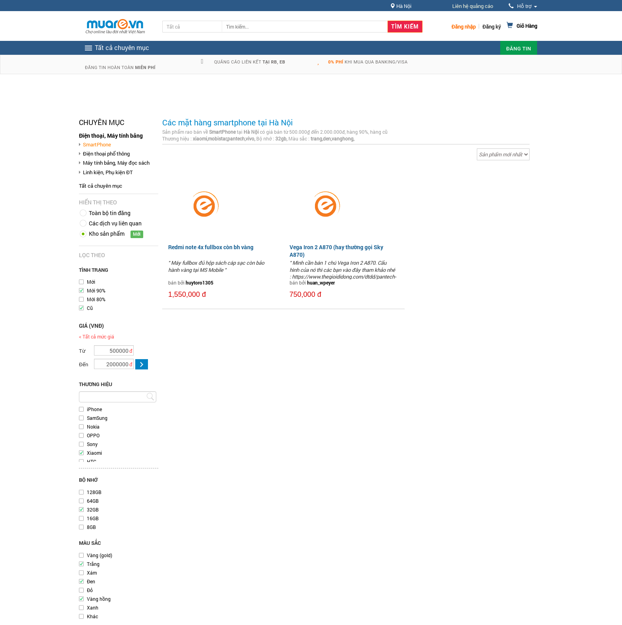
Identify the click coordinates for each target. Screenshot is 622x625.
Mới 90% (96, 290)
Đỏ (90, 590)
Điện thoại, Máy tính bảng (111, 135)
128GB (94, 492)
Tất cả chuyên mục (100, 185)
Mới (91, 282)
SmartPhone (97, 144)
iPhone (94, 409)
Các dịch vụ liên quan (115, 223)
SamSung (97, 418)
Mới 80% (96, 299)
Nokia (93, 426)
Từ (82, 350)
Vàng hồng (99, 599)
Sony (92, 444)
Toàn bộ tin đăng (110, 213)
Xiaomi (94, 453)
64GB (93, 501)
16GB (93, 518)
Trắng (93, 564)
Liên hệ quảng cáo (472, 6)
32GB (93, 509)
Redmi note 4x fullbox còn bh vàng (210, 247)
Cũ (90, 308)
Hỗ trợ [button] (523, 6)
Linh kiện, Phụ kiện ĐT (108, 172)
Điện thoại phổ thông (106, 153)
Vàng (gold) (99, 555)
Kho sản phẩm (107, 233)
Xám (92, 572)
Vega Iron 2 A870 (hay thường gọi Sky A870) (336, 250)
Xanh (92, 607)
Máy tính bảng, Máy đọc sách (116, 162)
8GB (91, 527)
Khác (92, 616)
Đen (91, 581)
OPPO (93, 435)
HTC (91, 461)
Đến (83, 364)
